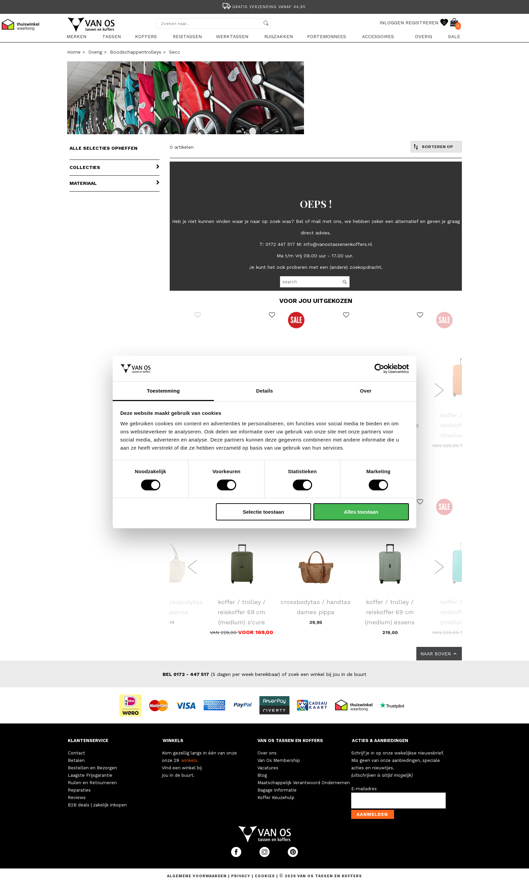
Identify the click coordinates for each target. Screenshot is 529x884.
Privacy (241, 876)
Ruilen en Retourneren (92, 782)
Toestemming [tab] (163, 391)
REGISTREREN (422, 22)
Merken (76, 36)
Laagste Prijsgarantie (90, 775)
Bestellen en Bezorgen (92, 767)
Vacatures (267, 767)
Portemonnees (326, 36)
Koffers (146, 36)
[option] (264, 6)
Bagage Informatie (277, 790)
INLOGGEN (392, 22)
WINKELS (173, 740)
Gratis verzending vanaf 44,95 (264, 7)
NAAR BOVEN (439, 653)
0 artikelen (182, 147)
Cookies (265, 876)
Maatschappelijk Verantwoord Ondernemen (303, 782)
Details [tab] (264, 391)
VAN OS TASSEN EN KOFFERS (290, 740)
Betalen (76, 760)
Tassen (111, 36)
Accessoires (378, 36)
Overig (423, 36)
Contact (76, 752)
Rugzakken (278, 36)
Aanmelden (372, 814)
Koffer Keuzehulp (276, 797)
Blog (262, 775)
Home (74, 52)
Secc (174, 52)
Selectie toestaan (263, 512)
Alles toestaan (361, 512)
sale (454, 36)
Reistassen (187, 36)
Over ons (267, 752)
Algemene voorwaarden (197, 876)
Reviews (77, 797)
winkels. (190, 760)
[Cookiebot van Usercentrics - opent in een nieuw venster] (379, 369)
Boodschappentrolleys (135, 52)
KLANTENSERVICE (88, 740)
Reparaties (79, 790)
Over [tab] (366, 391)
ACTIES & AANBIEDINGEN (380, 740)
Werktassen (232, 36)
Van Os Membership (278, 760)
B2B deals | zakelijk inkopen (97, 804)
